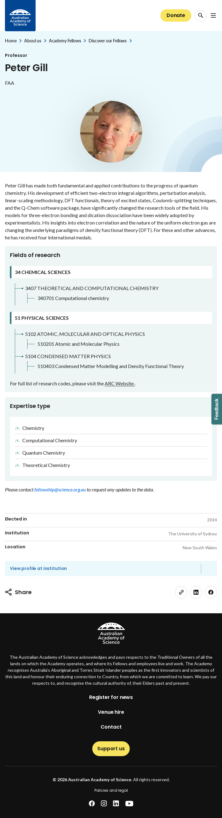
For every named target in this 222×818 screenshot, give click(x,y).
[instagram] (104, 803)
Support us (110, 748)
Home (10, 40)
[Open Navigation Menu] (213, 15)
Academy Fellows (65, 40)
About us (32, 40)
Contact (111, 726)
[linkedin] (196, 592)
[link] (181, 592)
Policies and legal (111, 790)
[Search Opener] (200, 16)
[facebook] (211, 592)
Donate (176, 15)
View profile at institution (38, 568)
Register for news (111, 697)
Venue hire (111, 712)
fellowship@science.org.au (60, 489)
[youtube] (129, 803)
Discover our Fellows (108, 40)
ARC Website (120, 383)
